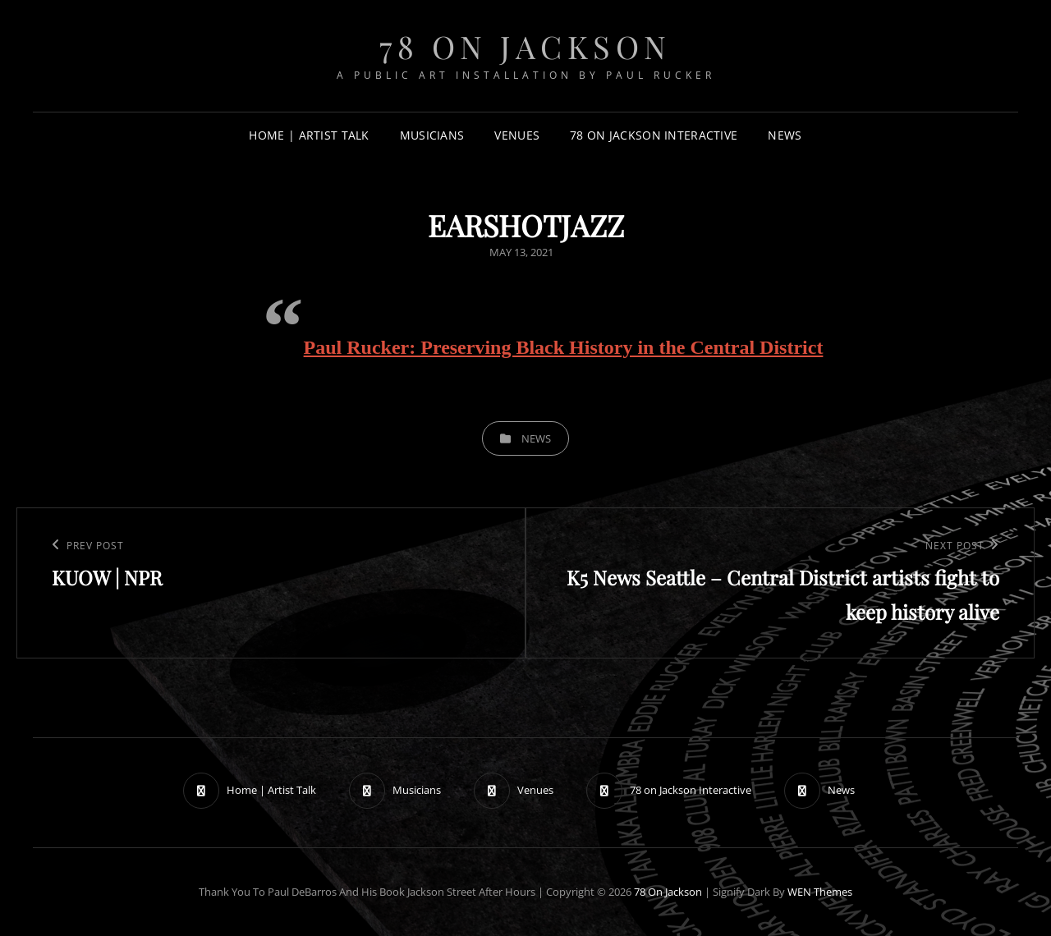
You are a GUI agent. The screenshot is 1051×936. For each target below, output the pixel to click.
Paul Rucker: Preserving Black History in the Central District (564, 347)
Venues (516, 135)
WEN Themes (819, 891)
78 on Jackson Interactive (653, 135)
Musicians (432, 135)
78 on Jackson (525, 46)
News (784, 135)
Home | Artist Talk (309, 135)
